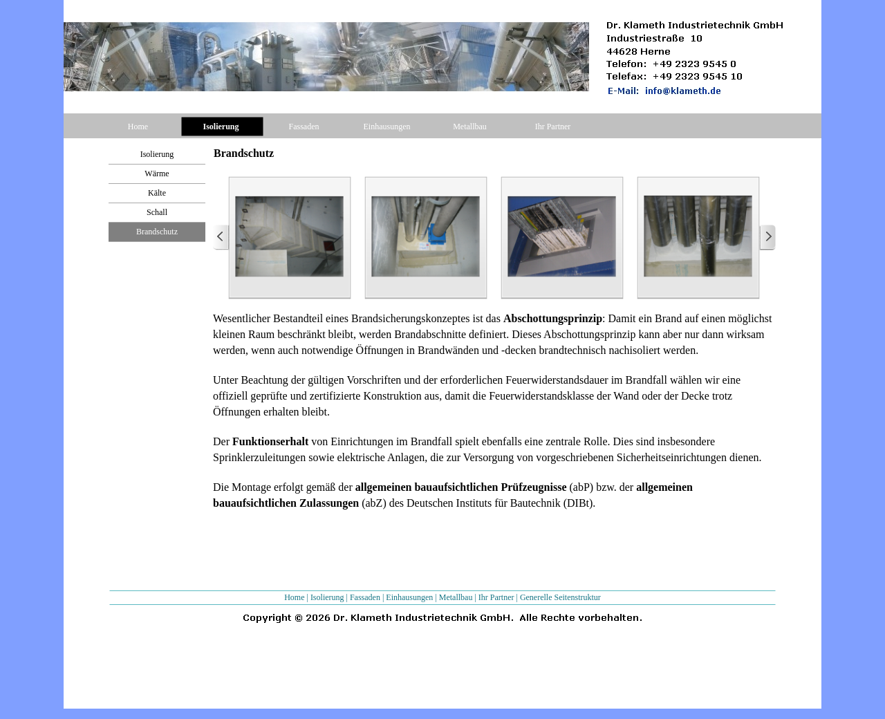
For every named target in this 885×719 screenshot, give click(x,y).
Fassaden (365, 597)
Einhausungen (409, 597)
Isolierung (327, 597)
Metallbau (456, 597)
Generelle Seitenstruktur (560, 597)
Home (294, 597)
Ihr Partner (496, 597)
